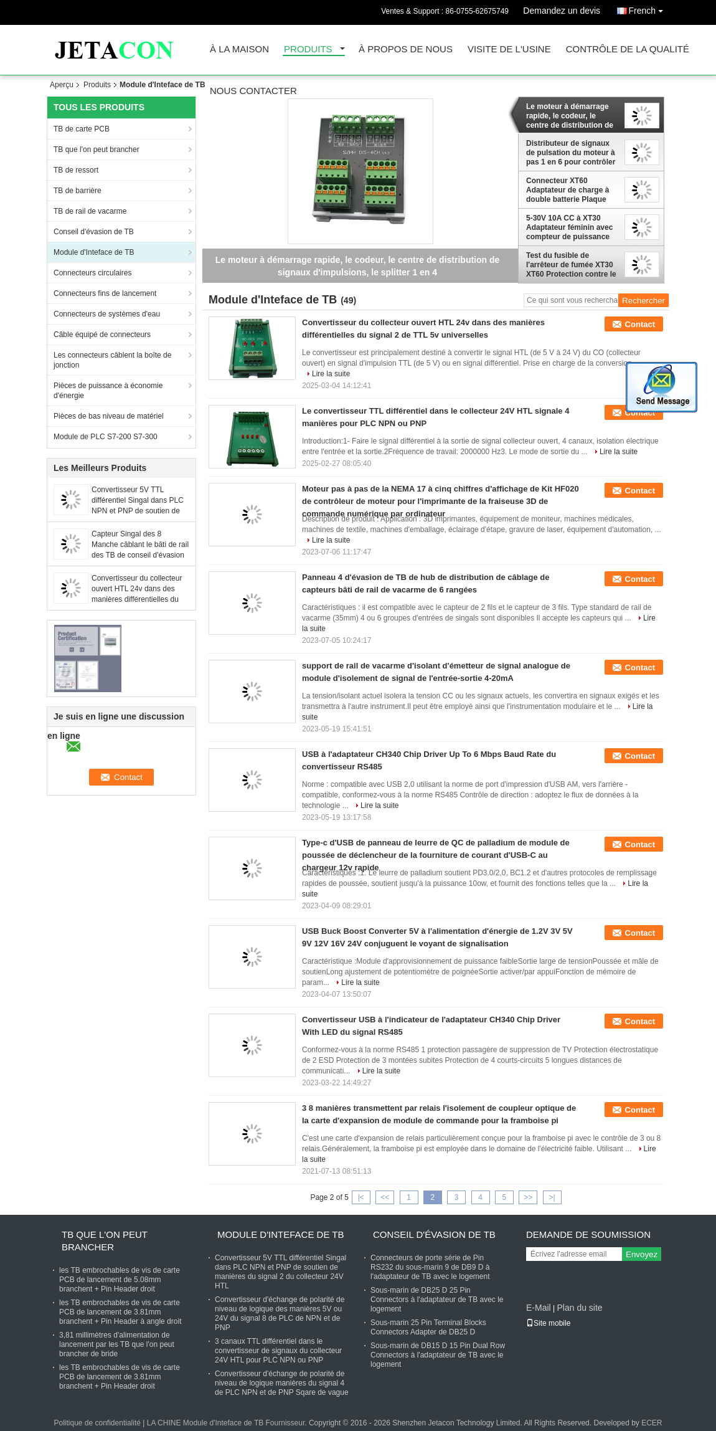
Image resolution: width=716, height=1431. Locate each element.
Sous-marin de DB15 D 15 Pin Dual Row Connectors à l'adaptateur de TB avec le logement (437, 1355)
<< (384, 1197)
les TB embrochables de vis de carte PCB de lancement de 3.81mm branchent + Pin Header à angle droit (120, 1312)
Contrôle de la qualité (627, 49)
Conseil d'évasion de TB (94, 231)
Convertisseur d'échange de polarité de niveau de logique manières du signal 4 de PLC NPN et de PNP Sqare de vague (282, 1383)
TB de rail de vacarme (90, 211)
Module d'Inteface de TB (94, 252)
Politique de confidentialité (97, 1423)
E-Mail (538, 1308)
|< (361, 1197)
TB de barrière (77, 190)
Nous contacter (253, 91)
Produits (308, 49)
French (648, 8)
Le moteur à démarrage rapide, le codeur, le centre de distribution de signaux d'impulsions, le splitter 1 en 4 (569, 116)
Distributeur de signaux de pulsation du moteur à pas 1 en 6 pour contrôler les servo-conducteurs (570, 152)
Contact (640, 324)
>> (528, 1197)
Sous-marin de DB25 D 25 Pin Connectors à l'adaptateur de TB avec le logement (437, 1299)
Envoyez (641, 1254)
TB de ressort (76, 170)
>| (552, 1197)
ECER (651, 1423)
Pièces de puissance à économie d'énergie (108, 390)
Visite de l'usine (509, 49)
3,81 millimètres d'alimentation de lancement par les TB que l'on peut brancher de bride (116, 1344)
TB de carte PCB (82, 129)
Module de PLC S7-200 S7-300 (106, 436)
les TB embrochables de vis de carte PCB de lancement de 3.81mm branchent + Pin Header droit (119, 1377)
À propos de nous (406, 49)
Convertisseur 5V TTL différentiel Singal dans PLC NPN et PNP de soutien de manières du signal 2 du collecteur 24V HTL (138, 510)
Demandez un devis (561, 11)
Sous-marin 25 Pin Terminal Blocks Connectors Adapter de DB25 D (428, 1327)
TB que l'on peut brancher (96, 149)
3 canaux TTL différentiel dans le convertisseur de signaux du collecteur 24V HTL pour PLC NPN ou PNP (278, 1350)
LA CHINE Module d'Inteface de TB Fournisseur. (228, 1423)
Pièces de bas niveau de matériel (109, 416)
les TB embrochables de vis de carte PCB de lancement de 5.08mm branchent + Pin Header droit (119, 1279)
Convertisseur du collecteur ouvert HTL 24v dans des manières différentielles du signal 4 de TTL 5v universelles (137, 599)
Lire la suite (331, 373)
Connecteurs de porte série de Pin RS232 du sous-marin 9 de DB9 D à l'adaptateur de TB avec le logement (430, 1267)
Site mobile (548, 1323)
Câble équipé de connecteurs (102, 334)
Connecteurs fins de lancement (105, 293)
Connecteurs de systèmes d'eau (107, 314)
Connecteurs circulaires (92, 273)
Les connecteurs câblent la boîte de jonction (112, 360)
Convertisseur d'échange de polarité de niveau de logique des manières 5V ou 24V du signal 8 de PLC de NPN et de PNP (279, 1313)
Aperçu (61, 84)
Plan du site (579, 1308)
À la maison (239, 49)
